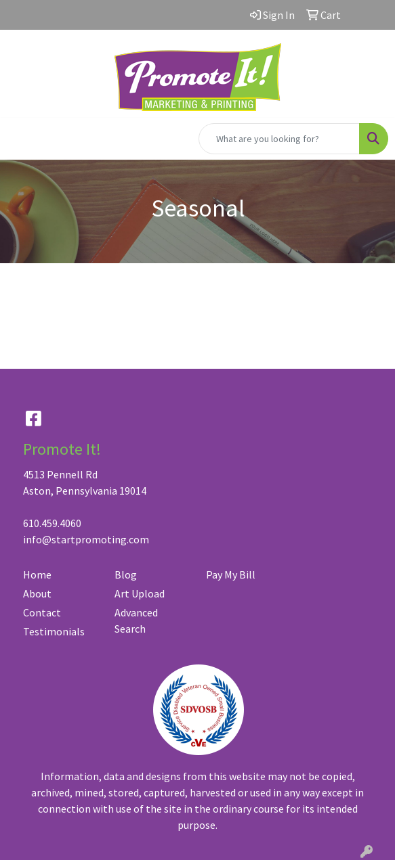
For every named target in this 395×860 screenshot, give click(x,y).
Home (37, 574)
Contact (42, 612)
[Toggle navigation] (21, 138)
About (37, 593)
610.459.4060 (52, 523)
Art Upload (140, 593)
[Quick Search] (279, 138)
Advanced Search (136, 620)
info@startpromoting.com (86, 539)
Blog (126, 574)
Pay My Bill (230, 574)
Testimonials (54, 631)
